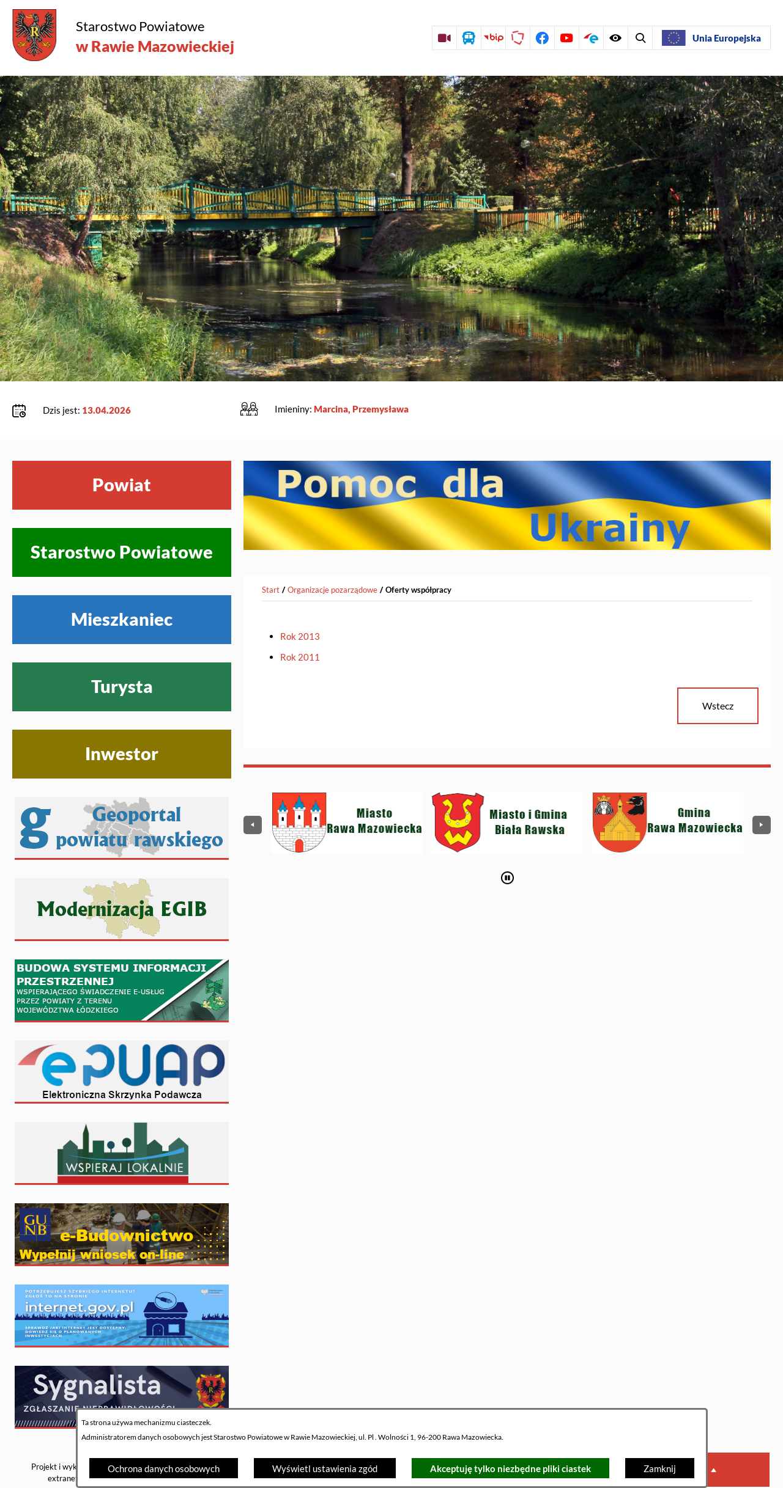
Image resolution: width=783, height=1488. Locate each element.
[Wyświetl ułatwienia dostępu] (640, 38)
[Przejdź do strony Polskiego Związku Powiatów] (517, 38)
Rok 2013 (300, 598)
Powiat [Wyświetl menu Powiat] (121, 447)
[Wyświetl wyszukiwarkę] (615, 38)
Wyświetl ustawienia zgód (324, 1468)
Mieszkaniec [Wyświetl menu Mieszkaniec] (122, 581)
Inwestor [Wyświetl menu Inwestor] (121, 716)
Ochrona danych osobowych (164, 1468)
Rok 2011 (300, 619)
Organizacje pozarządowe (332, 552)
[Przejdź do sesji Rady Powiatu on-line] (444, 38)
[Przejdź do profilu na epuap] (591, 38)
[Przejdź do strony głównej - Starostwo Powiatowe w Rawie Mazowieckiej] (123, 36)
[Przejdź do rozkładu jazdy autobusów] (468, 38)
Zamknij (660, 1468)
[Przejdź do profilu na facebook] (542, 38)
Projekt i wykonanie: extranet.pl (66, 1435)
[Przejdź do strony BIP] (493, 38)
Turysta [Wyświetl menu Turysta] (122, 649)
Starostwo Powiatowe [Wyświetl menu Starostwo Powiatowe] (122, 514)
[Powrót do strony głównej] (271, 552)
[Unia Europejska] (711, 38)
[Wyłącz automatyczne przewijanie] (507, 840)
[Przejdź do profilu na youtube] (566, 38)
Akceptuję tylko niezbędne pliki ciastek (510, 1468)
